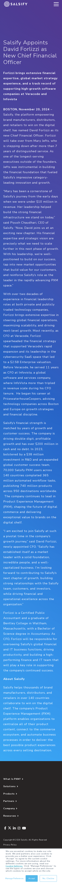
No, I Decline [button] (48, 878)
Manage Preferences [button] (14, 878)
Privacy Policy (10, 845)
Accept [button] (31, 878)
